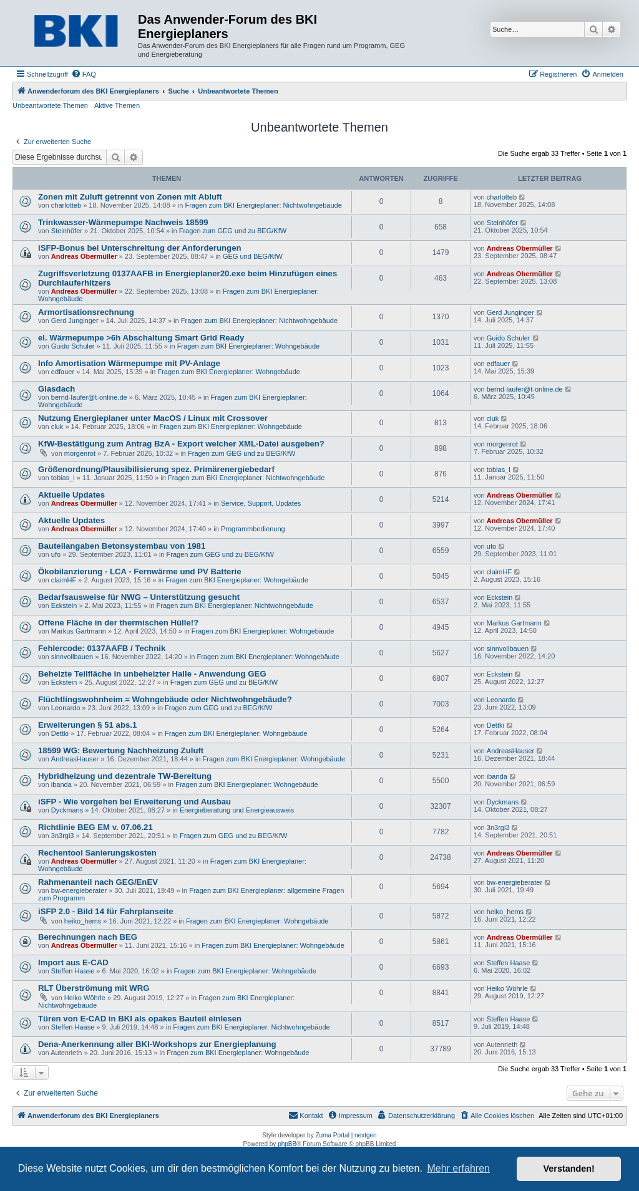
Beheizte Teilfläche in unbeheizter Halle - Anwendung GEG (152, 673)
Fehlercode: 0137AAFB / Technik (101, 648)
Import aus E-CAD (73, 962)
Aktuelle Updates (71, 494)
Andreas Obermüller (84, 256)
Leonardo (65, 707)
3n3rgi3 (62, 835)
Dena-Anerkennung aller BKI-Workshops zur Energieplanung (157, 1044)
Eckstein (64, 605)
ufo (56, 554)
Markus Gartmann (78, 631)
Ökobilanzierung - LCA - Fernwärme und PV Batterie (139, 571)
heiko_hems (82, 921)
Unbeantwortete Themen (50, 105)
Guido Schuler (73, 346)
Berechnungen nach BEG (87, 937)
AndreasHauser (75, 759)
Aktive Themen (117, 105)
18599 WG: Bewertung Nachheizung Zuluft (120, 750)
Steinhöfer (66, 230)
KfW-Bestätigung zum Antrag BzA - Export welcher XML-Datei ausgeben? (181, 443)
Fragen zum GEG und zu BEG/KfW (232, 230)
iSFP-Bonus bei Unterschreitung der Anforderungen (139, 248)
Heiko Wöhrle (84, 997)
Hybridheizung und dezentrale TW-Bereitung (125, 776)
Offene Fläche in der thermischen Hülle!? (118, 622)
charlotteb (66, 205)
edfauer (62, 371)
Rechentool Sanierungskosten (97, 852)
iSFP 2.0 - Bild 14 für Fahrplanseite (105, 911)
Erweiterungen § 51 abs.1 (87, 725)
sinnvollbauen (72, 656)
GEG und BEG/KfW (253, 256)
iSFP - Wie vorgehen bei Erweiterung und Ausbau (134, 801)
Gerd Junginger (75, 320)
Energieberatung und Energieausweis (237, 810)
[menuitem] (83, 74)
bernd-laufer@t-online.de (89, 397)
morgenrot (79, 453)
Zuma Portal (332, 1135)
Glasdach (56, 388)
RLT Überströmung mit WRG (94, 988)
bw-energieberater (79, 890)
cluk (57, 426)
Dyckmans (67, 810)
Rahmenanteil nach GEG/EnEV (98, 882)
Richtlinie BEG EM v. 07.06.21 (95, 827)
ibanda (61, 784)
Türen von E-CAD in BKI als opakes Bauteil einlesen (139, 1018)
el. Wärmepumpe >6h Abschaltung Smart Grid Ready (141, 337)
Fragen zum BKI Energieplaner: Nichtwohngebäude (263, 205)
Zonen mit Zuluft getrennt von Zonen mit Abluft (130, 196)
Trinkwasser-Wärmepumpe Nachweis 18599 (123, 222)
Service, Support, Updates (261, 503)
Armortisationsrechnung (86, 312)
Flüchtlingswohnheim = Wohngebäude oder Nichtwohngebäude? (165, 699)
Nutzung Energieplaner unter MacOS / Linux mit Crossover (153, 418)
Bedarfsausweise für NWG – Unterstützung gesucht (139, 597)
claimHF (63, 580)
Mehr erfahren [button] (458, 1168)
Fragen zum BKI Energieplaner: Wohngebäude (248, 346)
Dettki (60, 733)
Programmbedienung (253, 529)
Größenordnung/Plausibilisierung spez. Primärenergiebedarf (156, 469)
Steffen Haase (73, 971)
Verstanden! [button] (569, 1169)
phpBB (287, 1143)
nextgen (365, 1135)
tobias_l (63, 477)
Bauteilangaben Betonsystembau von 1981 (121, 546)
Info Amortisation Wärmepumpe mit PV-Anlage (129, 363)
